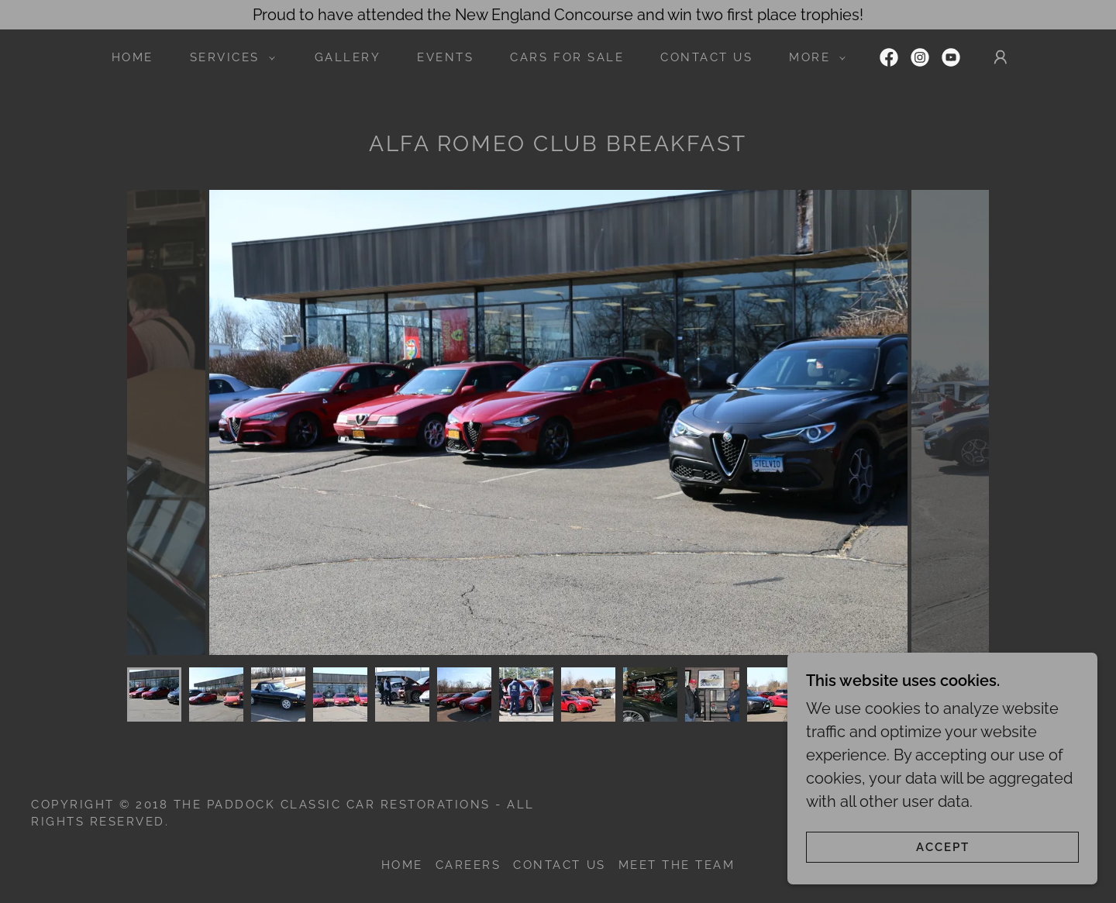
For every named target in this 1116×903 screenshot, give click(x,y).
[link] (888, 57)
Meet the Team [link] (676, 865)
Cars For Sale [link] (567, 57)
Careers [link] (468, 865)
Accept (943, 847)
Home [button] (402, 865)
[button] (228, 57)
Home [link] (132, 57)
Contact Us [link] (706, 57)
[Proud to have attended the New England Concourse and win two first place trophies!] (558, 14)
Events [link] (445, 57)
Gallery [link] (348, 57)
